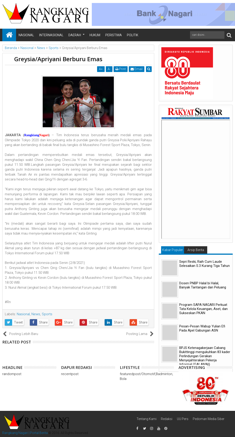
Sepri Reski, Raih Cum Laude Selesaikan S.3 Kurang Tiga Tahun (204, 264)
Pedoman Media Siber (208, 419)
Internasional (51, 35)
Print (120, 69)
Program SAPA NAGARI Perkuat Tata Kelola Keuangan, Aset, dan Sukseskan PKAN (203, 309)
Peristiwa (113, 35)
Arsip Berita (195, 250)
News (35, 314)
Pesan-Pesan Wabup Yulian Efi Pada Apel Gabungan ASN (202, 328)
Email (137, 69)
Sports (47, 314)
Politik (132, 35)
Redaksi (166, 419)
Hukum (95, 35)
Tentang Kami (147, 419)
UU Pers (182, 419)
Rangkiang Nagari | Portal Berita (25, 433)
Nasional (26, 35)
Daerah (74, 35)
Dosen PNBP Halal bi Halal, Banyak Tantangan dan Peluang (202, 285)
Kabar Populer (172, 250)
